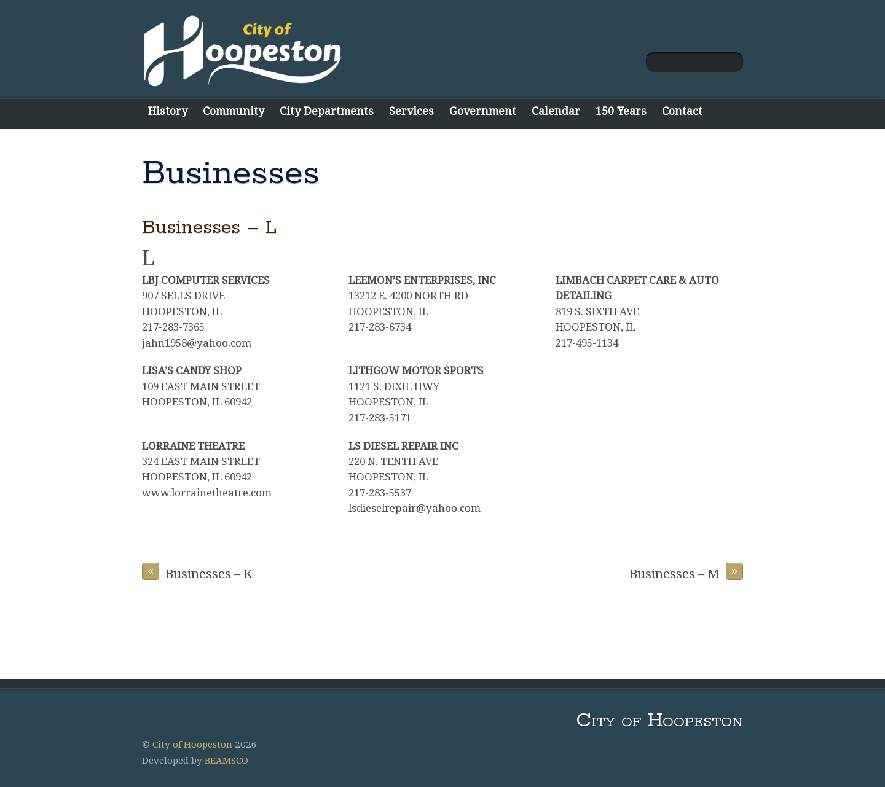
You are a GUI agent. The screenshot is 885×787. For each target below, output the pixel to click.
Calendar (556, 110)
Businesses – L (209, 228)
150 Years (621, 110)
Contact (682, 110)
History (167, 110)
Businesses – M (686, 572)
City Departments (327, 110)
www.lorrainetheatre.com (207, 493)
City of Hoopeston (192, 744)
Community (233, 110)
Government (482, 110)
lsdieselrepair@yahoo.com (414, 508)
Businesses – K (197, 572)
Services (411, 110)
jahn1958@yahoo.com (196, 343)
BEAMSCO (226, 760)
